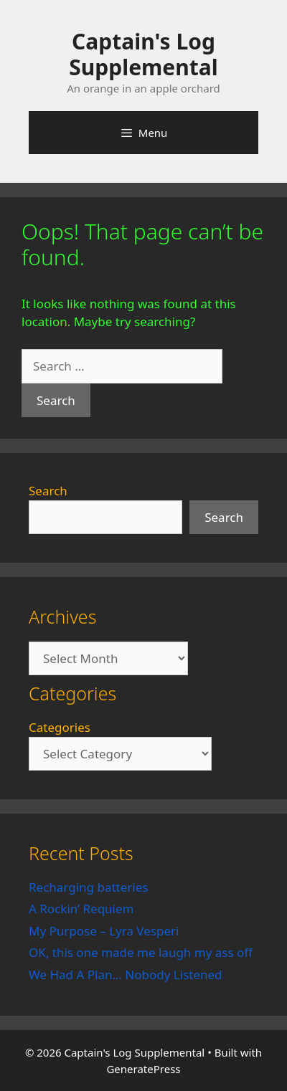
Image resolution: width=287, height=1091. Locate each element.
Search (48, 490)
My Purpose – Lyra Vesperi (104, 931)
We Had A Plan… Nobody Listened (125, 974)
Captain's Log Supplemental (143, 54)
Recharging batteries (88, 887)
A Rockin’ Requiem (81, 908)
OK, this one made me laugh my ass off (141, 952)
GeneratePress (143, 1069)
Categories (59, 727)
